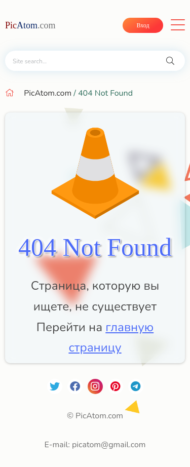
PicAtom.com (47, 93)
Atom (30, 25)
